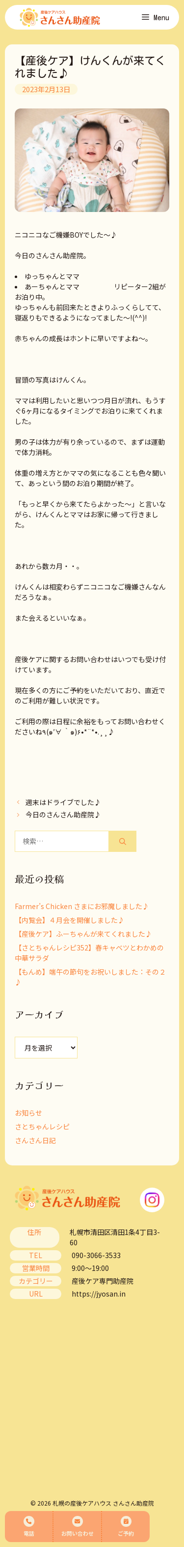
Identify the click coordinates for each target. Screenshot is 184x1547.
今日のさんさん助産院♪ (63, 814)
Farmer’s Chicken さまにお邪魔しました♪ (82, 906)
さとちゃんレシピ (42, 1126)
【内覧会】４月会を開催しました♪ (70, 920)
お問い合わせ (77, 1526)
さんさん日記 (35, 1140)
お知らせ (28, 1113)
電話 (29, 1526)
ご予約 (126, 1526)
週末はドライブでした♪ (63, 802)
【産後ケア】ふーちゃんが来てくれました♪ (83, 934)
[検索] (122, 841)
